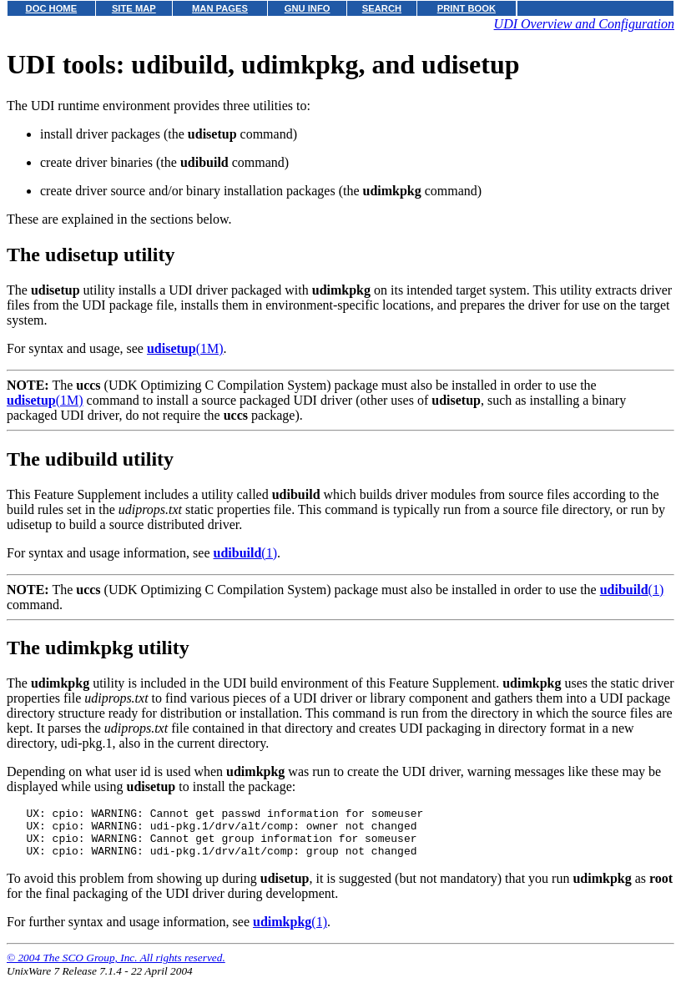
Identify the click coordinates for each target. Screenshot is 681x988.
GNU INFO (307, 8)
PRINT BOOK (466, 8)
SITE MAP (134, 8)
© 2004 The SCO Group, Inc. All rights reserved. (116, 967)
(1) (245, 553)
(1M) (185, 348)
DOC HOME (52, 8)
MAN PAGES (220, 8)
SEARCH (381, 8)
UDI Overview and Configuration (584, 24)
